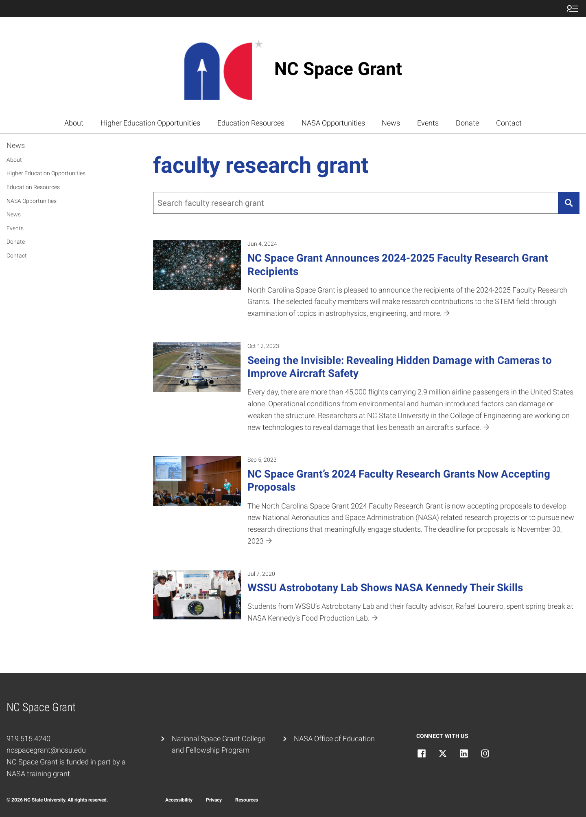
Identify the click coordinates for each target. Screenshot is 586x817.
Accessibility (178, 800)
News (391, 123)
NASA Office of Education (334, 738)
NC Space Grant (338, 68)
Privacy (214, 800)
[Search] (568, 203)
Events (428, 123)
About (73, 123)
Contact (509, 123)
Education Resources (250, 123)
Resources (246, 800)
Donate (467, 123)
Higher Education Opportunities (150, 123)
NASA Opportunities (333, 123)
